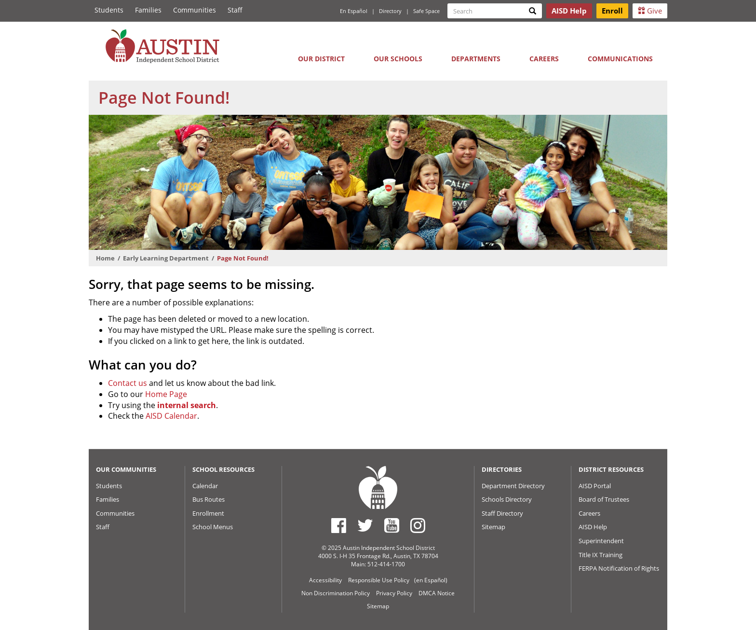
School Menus (212, 526)
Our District (321, 58)
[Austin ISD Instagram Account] (418, 525)
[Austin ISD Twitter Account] (365, 525)
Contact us (127, 383)
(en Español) (430, 580)
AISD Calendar (171, 416)
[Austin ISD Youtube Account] (392, 525)
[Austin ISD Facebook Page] (339, 525)
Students (108, 9)
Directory (390, 10)
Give (650, 10)
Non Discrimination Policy (335, 593)
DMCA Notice (436, 593)
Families (148, 9)
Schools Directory (507, 499)
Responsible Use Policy (378, 580)
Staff (235, 9)
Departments (475, 58)
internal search (186, 405)
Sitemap (493, 526)
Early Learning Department (166, 258)
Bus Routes (208, 499)
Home (105, 258)
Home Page (166, 394)
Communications (620, 58)
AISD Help (593, 526)
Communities (194, 9)
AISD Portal (595, 485)
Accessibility (325, 580)
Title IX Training (600, 554)
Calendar (205, 485)
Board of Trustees (604, 499)
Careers (544, 58)
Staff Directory (502, 513)
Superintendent (601, 540)
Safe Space (426, 10)
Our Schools (398, 58)
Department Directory (513, 485)
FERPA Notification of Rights (619, 568)
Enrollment (208, 513)
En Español (353, 10)
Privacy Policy (394, 593)
